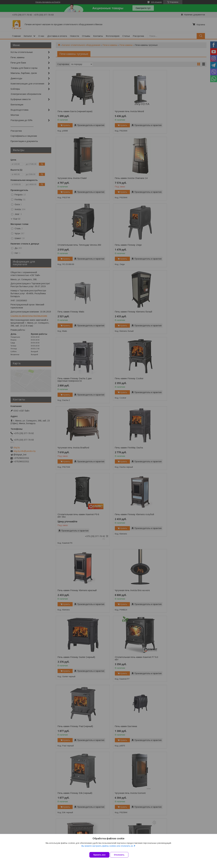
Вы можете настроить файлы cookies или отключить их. (107, 848)
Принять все (99, 855)
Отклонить (121, 855)
